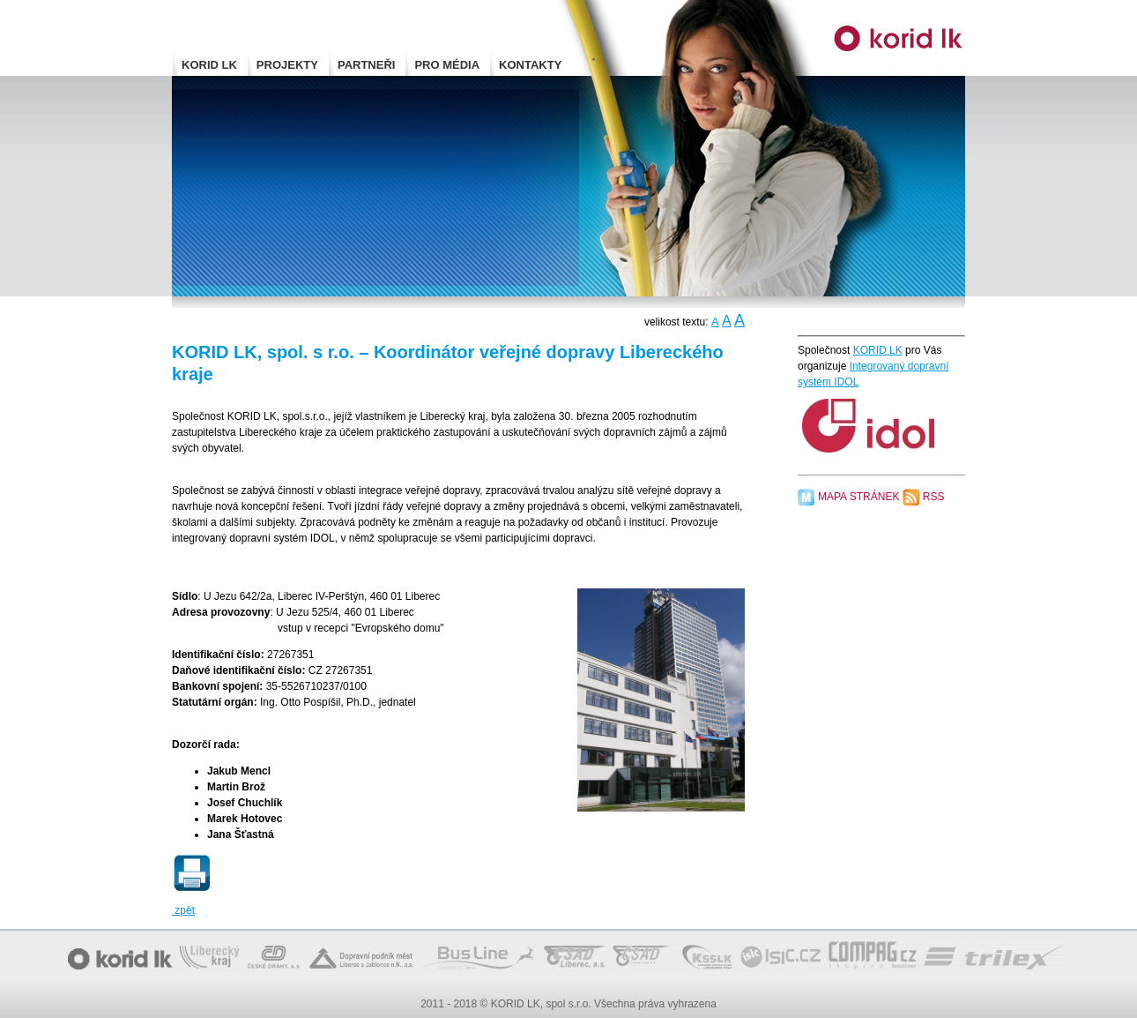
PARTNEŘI (366, 64)
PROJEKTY (287, 64)
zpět (183, 910)
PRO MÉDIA (446, 64)
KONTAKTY (530, 64)
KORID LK (209, 64)
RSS (934, 496)
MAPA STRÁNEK (858, 496)
